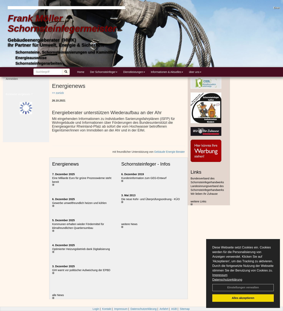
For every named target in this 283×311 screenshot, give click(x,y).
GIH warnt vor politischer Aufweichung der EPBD (81, 270)
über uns (195, 71)
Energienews (65, 164)
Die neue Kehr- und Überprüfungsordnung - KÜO (150, 199)
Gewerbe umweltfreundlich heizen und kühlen (79, 203)
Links (196, 172)
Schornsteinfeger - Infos (145, 164)
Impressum (219, 275)
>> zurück (58, 92)
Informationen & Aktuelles (167, 71)
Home (80, 71)
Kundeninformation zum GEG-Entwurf (143, 178)
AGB (174, 308)
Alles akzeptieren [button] (243, 297)
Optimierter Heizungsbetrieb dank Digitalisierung (81, 249)
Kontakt (106, 308)
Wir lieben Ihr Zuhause (204, 193)
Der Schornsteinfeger (103, 71)
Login (96, 308)
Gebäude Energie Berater (169, 151)
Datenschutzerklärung (227, 279)
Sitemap (185, 308)
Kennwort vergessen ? (19, 95)
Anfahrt (163, 308)
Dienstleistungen (134, 71)
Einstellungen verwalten (243, 287)
